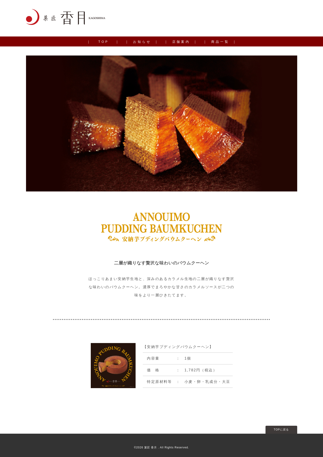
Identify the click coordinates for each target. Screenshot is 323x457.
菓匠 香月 (151, 447)
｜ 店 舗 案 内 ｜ (180, 42)
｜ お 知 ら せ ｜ (141, 42)
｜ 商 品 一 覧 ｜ (219, 42)
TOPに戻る (281, 429)
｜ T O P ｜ (103, 42)
